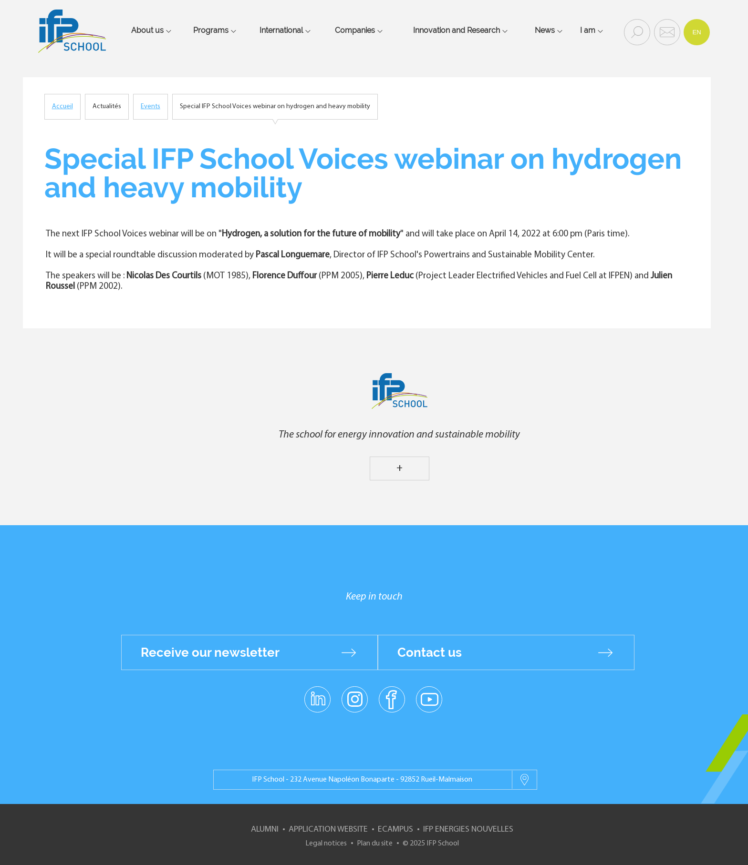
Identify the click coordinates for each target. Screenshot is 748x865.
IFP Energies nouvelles (468, 829)
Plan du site (375, 843)
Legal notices (326, 843)
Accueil (62, 106)
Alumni (265, 829)
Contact (665, 31)
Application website (328, 829)
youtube (429, 699)
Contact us (429, 652)
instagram (354, 699)
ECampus (395, 829)
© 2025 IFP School (431, 843)
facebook (392, 699)
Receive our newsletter (210, 652)
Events (150, 106)
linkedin (317, 693)
